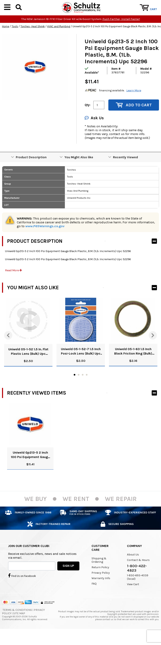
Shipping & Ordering (99, 572)
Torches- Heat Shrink (32, 38)
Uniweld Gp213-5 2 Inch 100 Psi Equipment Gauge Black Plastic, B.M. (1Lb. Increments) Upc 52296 (30, 467)
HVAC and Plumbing (58, 38)
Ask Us (94, 130)
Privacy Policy (101, 585)
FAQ (94, 595)
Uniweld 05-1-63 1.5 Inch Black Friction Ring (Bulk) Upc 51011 (133, 363)
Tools (15, 38)
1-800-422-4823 (137, 580)
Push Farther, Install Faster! (121, 31)
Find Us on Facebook (22, 588)
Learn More (133, 103)
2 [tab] (78, 387)
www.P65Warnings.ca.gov (44, 238)
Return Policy (100, 579)
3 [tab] (82, 387)
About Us (133, 566)
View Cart (133, 596)
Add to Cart (134, 117)
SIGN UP (68, 578)
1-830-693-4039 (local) (137, 589)
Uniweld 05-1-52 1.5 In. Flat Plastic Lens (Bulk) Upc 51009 (28, 364)
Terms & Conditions (17, 622)
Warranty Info (101, 590)
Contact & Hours (138, 572)
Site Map (19, 625)
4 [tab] (86, 387)
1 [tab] (74, 387)
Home (5, 38)
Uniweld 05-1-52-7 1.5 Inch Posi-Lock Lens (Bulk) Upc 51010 (81, 363)
